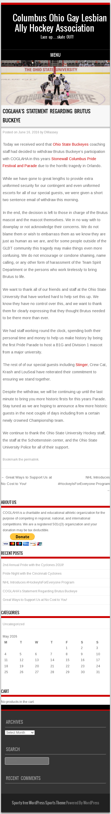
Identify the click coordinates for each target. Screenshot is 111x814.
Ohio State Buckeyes (71, 144)
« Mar (7, 683)
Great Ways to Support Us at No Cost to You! (35, 600)
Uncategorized (14, 624)
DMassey (51, 132)
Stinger (82, 365)
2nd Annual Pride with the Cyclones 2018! (33, 565)
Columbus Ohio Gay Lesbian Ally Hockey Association (60, 23)
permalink (31, 459)
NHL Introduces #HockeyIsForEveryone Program (84, 483)
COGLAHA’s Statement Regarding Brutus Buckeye (40, 591)
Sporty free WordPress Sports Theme (38, 803)
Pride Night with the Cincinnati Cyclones (32, 573)
